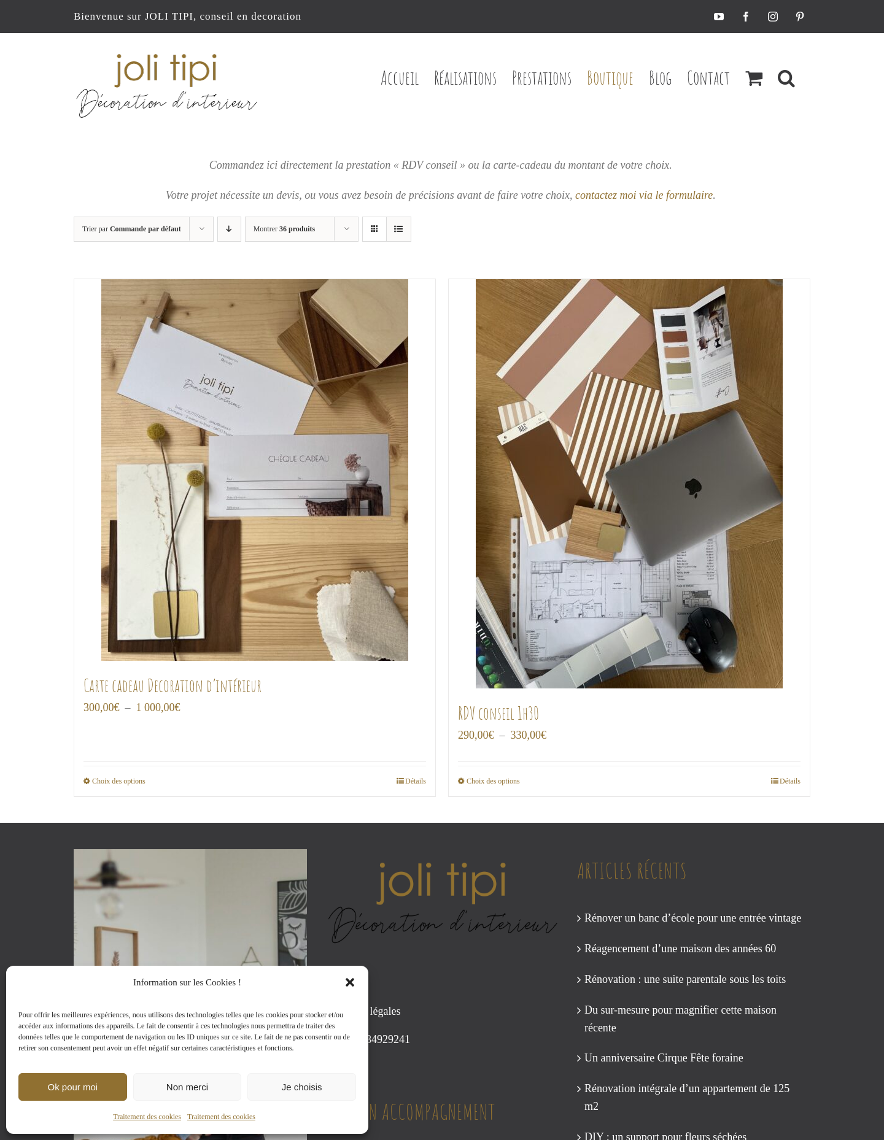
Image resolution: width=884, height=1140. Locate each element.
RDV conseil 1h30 (498, 713)
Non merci (187, 1087)
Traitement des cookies (147, 1116)
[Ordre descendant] (229, 229)
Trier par (131, 229)
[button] (350, 982)
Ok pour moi (72, 1087)
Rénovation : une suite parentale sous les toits (685, 979)
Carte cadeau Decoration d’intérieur (172, 685)
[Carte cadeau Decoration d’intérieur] (254, 470)
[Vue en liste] (399, 229)
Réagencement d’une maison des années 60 (680, 948)
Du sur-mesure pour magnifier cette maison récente (680, 1019)
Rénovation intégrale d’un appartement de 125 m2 (686, 1097)
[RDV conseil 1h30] (629, 483)
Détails (415, 781)
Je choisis (302, 1087)
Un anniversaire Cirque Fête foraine (663, 1058)
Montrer (284, 229)
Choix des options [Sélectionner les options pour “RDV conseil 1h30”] (493, 781)
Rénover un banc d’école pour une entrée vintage (692, 918)
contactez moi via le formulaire (644, 195)
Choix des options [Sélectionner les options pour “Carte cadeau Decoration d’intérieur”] (118, 781)
